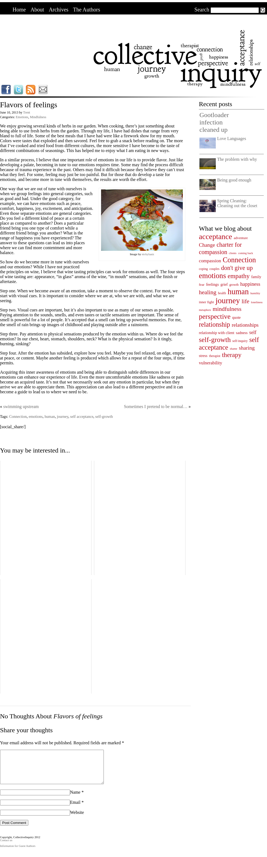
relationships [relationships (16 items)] (245, 325)
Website (77, 819)
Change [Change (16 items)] (207, 245)
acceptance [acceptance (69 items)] (215, 236)
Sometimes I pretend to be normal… (155, 406)
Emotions (22, 117)
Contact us (6, 846)
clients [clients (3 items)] (232, 253)
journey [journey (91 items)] (228, 300)
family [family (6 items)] (256, 277)
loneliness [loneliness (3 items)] (257, 302)
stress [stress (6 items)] (203, 355)
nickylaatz (148, 254)
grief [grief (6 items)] (224, 284)
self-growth (104, 417)
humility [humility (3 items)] (255, 293)
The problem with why (237, 159)
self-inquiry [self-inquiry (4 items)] (240, 341)
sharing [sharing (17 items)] (247, 348)
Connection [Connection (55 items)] (239, 260)
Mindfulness (38, 117)
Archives (58, 10)
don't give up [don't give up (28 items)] (237, 267)
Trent (26, 112)
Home (19, 10)
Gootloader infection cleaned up (214, 122)
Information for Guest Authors (17, 852)
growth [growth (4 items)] (234, 285)
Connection (18, 417)
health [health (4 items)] (222, 293)
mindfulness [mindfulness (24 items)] (227, 309)
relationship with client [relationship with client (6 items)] (216, 333)
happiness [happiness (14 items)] (250, 284)
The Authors (86, 10)
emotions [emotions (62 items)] (212, 276)
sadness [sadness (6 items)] (242, 333)
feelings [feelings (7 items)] (212, 284)
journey (62, 417)
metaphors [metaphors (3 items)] (205, 309)
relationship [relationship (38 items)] (214, 324)
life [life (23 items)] (245, 301)
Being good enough (234, 180)
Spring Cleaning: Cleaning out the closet (237, 203)
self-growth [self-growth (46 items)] (215, 339)
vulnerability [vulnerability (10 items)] (210, 362)
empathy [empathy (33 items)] (238, 275)
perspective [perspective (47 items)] (214, 316)
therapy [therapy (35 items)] (231, 354)
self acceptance (81, 417)
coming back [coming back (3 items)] (245, 253)
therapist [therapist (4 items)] (214, 356)
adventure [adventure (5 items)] (241, 238)
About (37, 10)
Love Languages (231, 138)
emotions (36, 417)
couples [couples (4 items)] (215, 269)
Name (75, 798)
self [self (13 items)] (252, 332)
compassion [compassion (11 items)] (210, 260)
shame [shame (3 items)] (233, 348)
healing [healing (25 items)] (207, 292)
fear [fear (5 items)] (201, 284)
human (50, 417)
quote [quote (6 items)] (236, 317)
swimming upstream (21, 406)
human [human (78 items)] (238, 291)
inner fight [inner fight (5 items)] (206, 302)
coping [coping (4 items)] (203, 269)
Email (75, 809)
